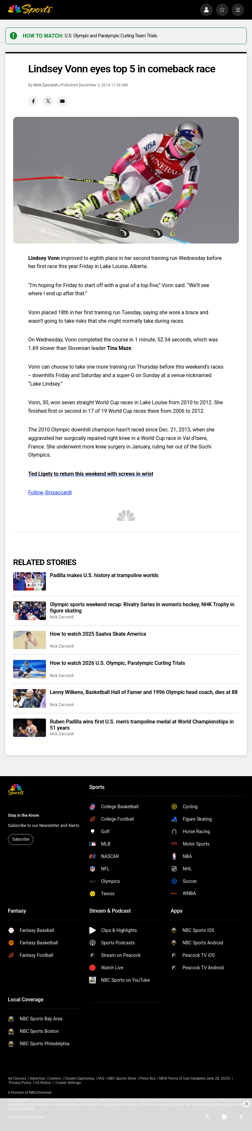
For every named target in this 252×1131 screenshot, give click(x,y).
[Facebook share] (33, 101)
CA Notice (43, 1083)
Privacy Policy (20, 1083)
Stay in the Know (23, 815)
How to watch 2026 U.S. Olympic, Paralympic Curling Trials (117, 663)
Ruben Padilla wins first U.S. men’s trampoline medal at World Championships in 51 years (142, 725)
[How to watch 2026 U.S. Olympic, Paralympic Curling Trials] (29, 669)
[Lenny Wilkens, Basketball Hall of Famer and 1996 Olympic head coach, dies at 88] (29, 698)
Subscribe (20, 839)
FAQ (101, 1078)
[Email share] (62, 101)
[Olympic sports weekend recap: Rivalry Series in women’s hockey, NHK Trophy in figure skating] (29, 610)
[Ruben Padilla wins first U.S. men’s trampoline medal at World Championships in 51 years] (29, 728)
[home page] (30, 10)
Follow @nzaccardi (50, 492)
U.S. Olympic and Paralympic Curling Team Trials (111, 35)
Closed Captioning (79, 1078)
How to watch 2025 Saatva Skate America (98, 634)
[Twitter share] (48, 101)
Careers (55, 1078)
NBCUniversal (40, 1092)
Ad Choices (17, 1078)
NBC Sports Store (122, 1078)
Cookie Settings (68, 1083)
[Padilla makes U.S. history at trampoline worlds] (29, 581)
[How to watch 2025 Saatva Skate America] (29, 640)
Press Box (147, 1078)
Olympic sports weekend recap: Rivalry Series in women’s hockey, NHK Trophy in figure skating (142, 607)
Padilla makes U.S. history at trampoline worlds (104, 575)
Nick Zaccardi (45, 85)
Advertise (37, 1078)
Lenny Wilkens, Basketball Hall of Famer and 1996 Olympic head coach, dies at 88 (144, 692)
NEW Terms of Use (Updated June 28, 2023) (194, 1078)
